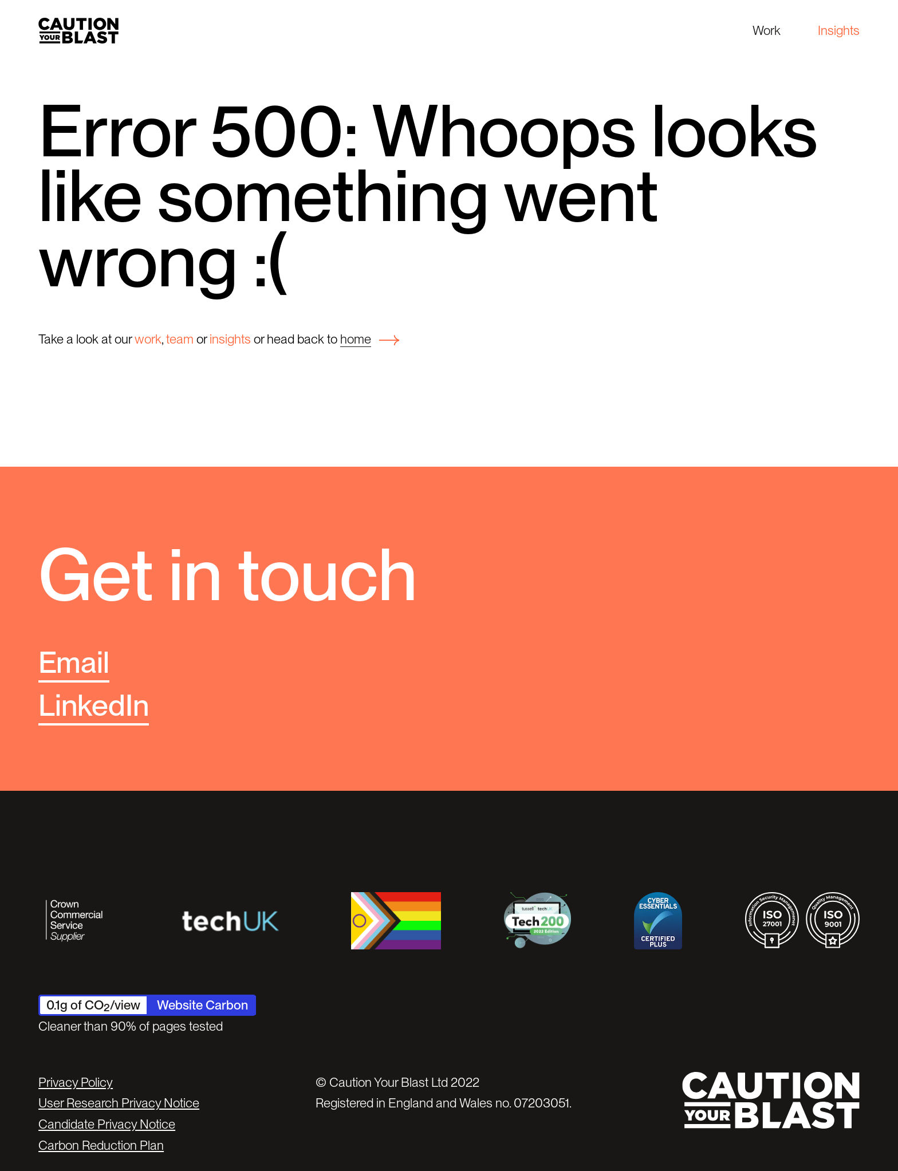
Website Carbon (202, 1004)
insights (230, 339)
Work (767, 30)
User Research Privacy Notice (118, 1102)
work (148, 339)
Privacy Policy (75, 1082)
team (180, 339)
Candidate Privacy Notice (106, 1124)
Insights (839, 30)
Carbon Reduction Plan (101, 1145)
